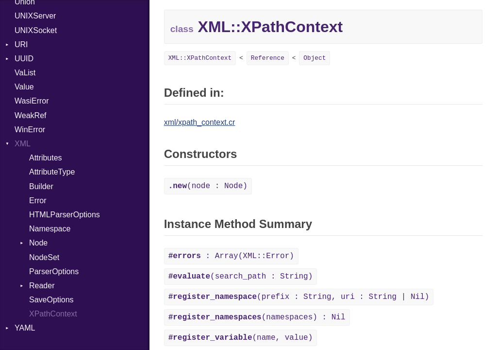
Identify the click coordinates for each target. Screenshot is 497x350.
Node (38, 243)
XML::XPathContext (200, 58)
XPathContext (53, 314)
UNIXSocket (36, 30)
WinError (30, 129)
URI (21, 44)
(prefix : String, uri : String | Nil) (299, 297)
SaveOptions (51, 300)
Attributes (45, 158)
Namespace (49, 229)
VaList (25, 73)
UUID (24, 58)
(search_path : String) (240, 276)
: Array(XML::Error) (231, 256)
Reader (41, 285)
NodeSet (44, 257)
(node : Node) (208, 186)
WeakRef (31, 115)
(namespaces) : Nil (257, 317)
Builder (41, 186)
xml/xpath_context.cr (199, 122)
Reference (267, 58)
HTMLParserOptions (64, 214)
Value (24, 87)
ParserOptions (54, 271)
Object (314, 58)
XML (23, 144)
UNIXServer (35, 16)
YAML (25, 328)
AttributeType (52, 172)
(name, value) (240, 337)
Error (38, 200)
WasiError (32, 101)
